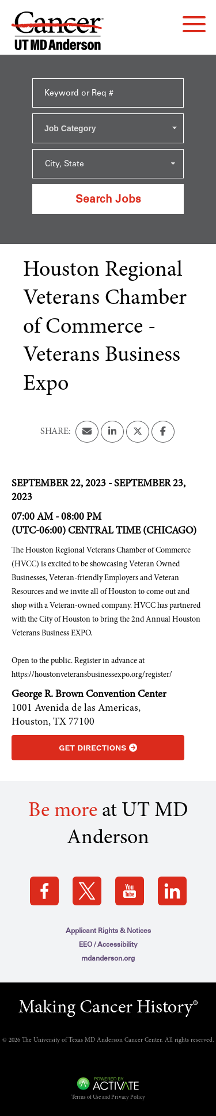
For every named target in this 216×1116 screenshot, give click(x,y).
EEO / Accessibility (108, 944)
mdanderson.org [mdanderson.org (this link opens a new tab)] (108, 958)
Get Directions (98, 747)
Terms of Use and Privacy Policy (108, 1097)
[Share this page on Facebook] (163, 432)
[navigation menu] (194, 24)
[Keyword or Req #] (108, 93)
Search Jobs (108, 198)
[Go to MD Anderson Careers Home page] (58, 33)
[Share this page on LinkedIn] (112, 432)
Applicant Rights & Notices (108, 931)
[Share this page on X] (137, 432)
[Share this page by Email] (86, 432)
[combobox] (108, 128)
